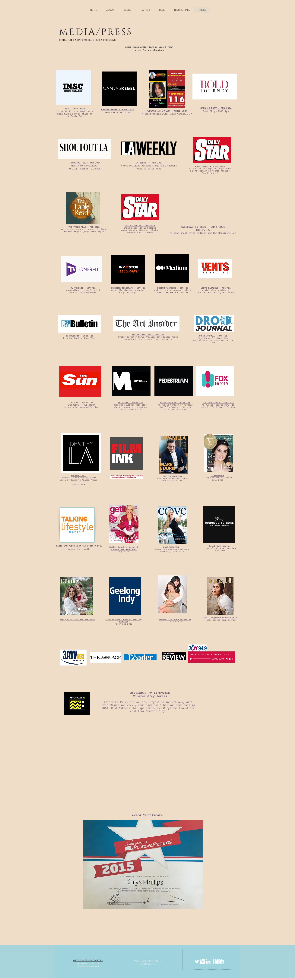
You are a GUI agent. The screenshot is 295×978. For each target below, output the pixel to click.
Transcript (74, 549)
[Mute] (227, 659)
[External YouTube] (149, 754)
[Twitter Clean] (197, 961)
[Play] (191, 658)
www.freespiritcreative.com (88, 966)
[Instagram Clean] (202, 961)
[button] (127, 10)
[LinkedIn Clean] (208, 961)
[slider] (231, 659)
